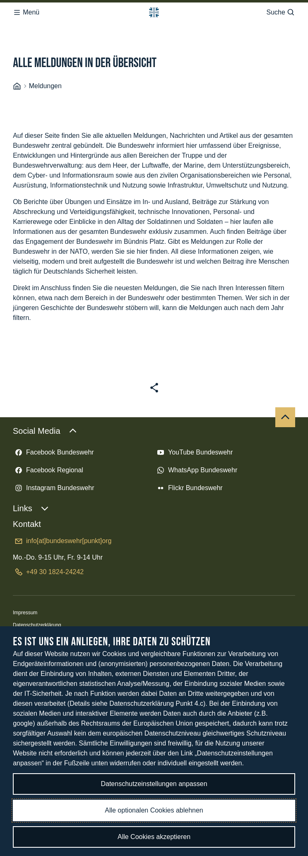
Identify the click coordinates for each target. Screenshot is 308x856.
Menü (26, 10)
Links (31, 449)
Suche (280, 10)
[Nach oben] (285, 358)
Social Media (45, 372)
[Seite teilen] (154, 329)
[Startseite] (17, 27)
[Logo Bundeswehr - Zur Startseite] (154, 10)
